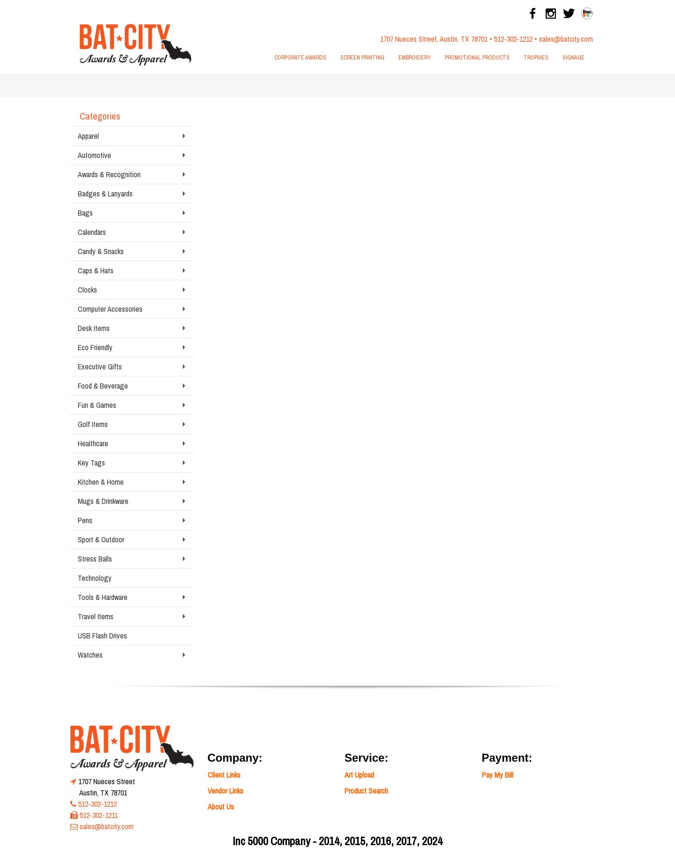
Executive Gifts (100, 366)
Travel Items (95, 616)
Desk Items (94, 328)
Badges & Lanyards (105, 193)
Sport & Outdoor (101, 539)
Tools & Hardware (103, 597)
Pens (85, 520)
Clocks (87, 290)
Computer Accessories (110, 309)
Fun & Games (97, 405)
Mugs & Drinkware (103, 501)
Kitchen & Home (101, 482)
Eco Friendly (95, 347)
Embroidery (414, 57)
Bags (85, 213)
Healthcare (93, 443)
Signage (573, 57)
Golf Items (93, 424)
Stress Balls (95, 559)
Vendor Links (225, 791)
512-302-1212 (513, 39)
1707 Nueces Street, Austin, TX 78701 (434, 39)
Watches (90, 655)
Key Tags (91, 462)
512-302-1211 (99, 815)
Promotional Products (477, 57)
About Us (221, 807)
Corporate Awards (300, 57)
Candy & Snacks (101, 251)
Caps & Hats (95, 270)
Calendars (92, 232)
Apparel (88, 136)
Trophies (536, 57)
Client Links (224, 775)
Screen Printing (362, 57)
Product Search (366, 791)
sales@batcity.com (566, 39)
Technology (95, 578)
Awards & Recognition (109, 174)
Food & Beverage (103, 386)
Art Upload (359, 775)
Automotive (94, 155)
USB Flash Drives (102, 635)
